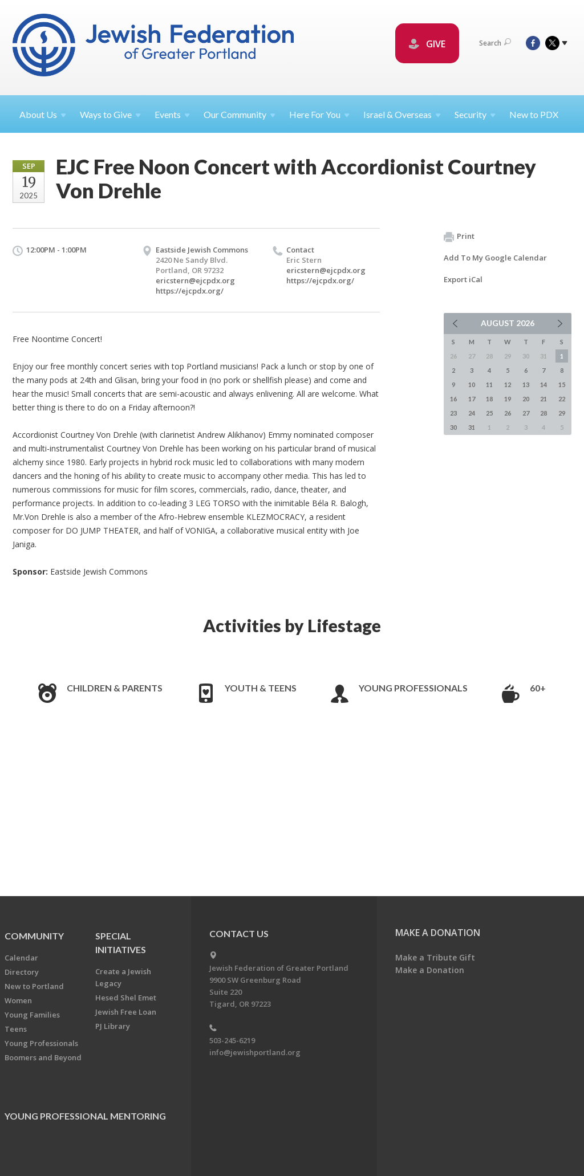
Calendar (21, 958)
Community (34, 935)
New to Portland (34, 986)
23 (453, 413)
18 (489, 398)
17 (471, 398)
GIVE (427, 44)
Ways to (110, 114)
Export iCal (463, 279)
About (42, 114)
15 (561, 384)
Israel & (402, 114)
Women (18, 1000)
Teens (16, 1029)
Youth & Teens (261, 687)
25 (489, 413)
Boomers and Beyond (43, 1057)
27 (525, 413)
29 (561, 413)
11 (489, 384)
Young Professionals (413, 687)
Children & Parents (115, 687)
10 (471, 384)
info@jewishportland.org (255, 1052)
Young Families (32, 1015)
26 (507, 413)
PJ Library (112, 1026)
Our (239, 114)
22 (561, 398)
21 (543, 398)
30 (453, 427)
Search (495, 43)
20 (525, 398)
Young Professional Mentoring (85, 1115)
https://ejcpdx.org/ (190, 291)
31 (471, 427)
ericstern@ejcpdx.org (195, 280)
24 (471, 413)
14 (543, 384)
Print (459, 236)
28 (543, 413)
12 (507, 384)
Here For (319, 114)
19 (507, 398)
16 (453, 398)
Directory (22, 972)
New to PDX (533, 114)
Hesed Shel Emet (125, 997)
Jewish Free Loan (125, 1012)
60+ (538, 687)
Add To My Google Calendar (495, 258)
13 (525, 384)
